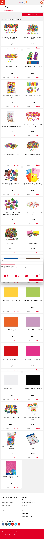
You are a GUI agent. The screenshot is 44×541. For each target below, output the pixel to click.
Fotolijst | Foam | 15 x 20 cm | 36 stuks (11, 417)
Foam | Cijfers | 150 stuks (11, 66)
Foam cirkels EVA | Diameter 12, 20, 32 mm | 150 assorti (11, 184)
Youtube (12, 524)
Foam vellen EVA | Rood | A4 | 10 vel (11, 359)
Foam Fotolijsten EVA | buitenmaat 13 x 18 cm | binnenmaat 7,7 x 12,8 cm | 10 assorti (32, 185)
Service (24, 497)
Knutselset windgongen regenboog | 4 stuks (33, 418)
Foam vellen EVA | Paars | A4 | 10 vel (33, 330)
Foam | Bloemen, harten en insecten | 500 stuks (33, 37)
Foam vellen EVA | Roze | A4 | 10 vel (32, 359)
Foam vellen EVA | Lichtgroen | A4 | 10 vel (33, 301)
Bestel (16, 48)
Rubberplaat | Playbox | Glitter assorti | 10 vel (11, 476)
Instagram (6, 524)
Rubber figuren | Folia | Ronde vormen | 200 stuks (11, 447)
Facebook (3, 524)
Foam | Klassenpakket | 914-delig (11, 154)
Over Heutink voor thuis (9, 497)
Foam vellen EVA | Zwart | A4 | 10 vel (33, 388)
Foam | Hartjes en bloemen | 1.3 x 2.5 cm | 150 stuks (33, 125)
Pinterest (19, 524)
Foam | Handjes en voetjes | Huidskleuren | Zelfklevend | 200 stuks (11, 125)
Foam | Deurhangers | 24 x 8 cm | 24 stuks (33, 67)
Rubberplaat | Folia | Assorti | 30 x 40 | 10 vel (33, 447)
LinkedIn (9, 524)
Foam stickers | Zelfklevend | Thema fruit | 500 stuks (11, 242)
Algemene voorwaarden (7, 531)
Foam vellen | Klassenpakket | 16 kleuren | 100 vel (33, 242)
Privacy (18, 531)
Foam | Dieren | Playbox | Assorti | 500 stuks (11, 96)
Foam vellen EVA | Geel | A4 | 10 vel (11, 300)
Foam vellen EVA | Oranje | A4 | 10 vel (11, 330)
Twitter (15, 524)
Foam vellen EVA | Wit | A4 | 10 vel (11, 388)
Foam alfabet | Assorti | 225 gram (33, 154)
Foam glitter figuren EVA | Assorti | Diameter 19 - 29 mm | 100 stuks (11, 213)
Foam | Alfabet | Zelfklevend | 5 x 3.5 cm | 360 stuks (11, 37)
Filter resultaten (32, 14)
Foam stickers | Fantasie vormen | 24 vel (33, 213)
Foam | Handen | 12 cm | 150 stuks (32, 95)
